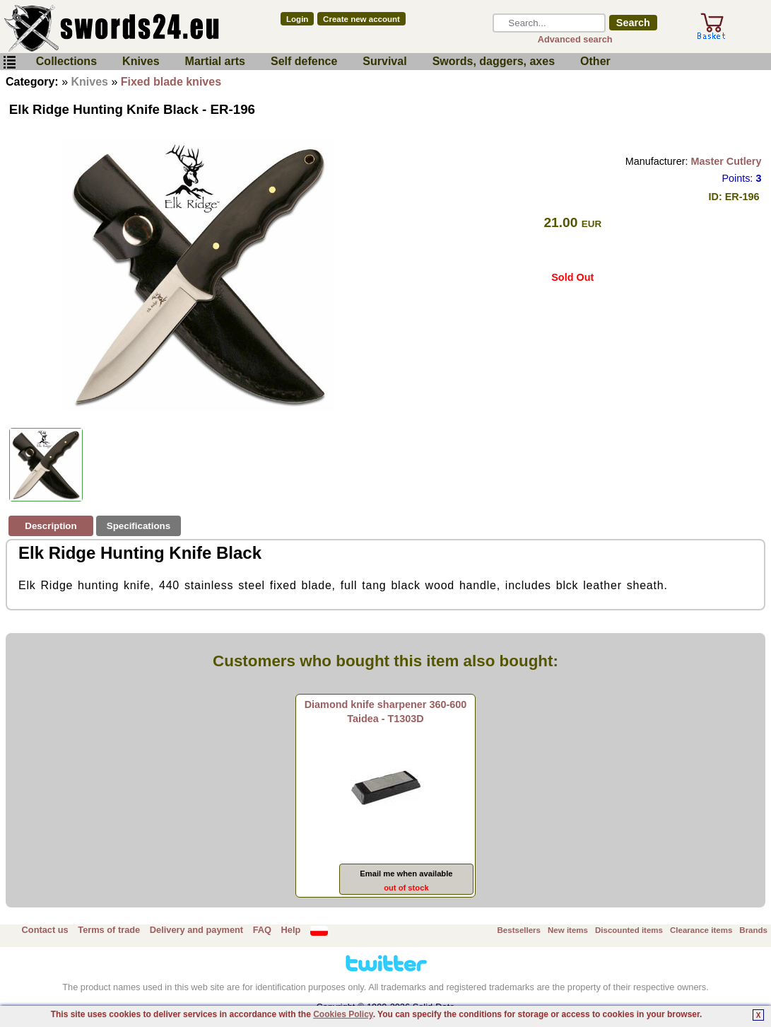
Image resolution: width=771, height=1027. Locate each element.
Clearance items (701, 930)
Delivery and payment (196, 929)
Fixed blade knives (171, 82)
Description (50, 526)
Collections (66, 61)
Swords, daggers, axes (493, 61)
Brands (753, 930)
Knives (140, 61)
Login (297, 19)
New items (568, 930)
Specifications (138, 526)
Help (291, 929)
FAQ (262, 929)
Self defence (304, 61)
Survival (384, 61)
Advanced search (575, 39)
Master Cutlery (725, 161)
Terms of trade (109, 929)
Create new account (361, 19)
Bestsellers (519, 930)
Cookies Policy (342, 1014)
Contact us (45, 929)
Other (595, 61)
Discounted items (629, 930)
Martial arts (215, 61)
